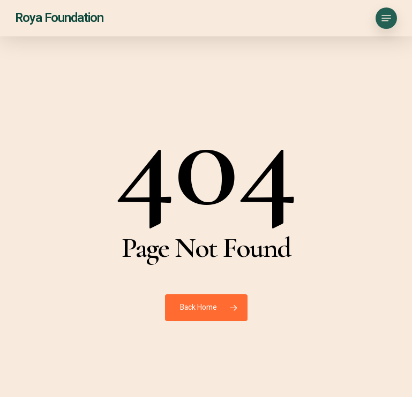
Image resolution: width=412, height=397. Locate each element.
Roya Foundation (59, 18)
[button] (386, 18)
